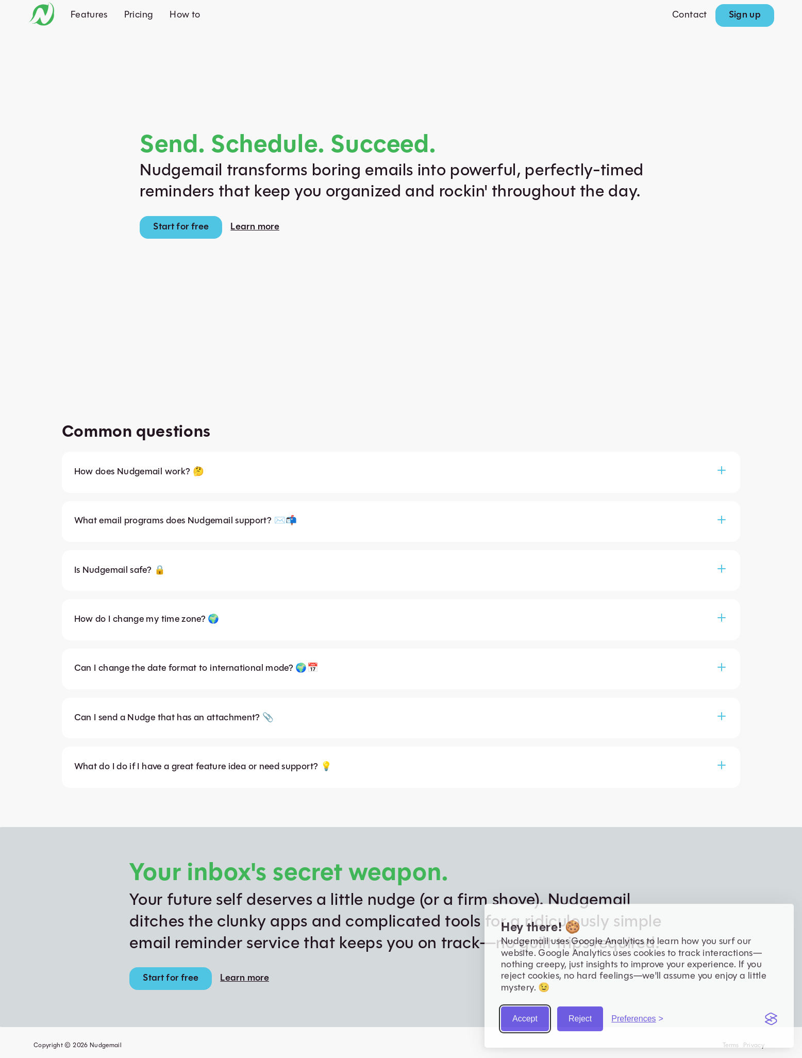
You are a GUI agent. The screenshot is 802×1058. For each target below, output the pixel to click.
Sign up (745, 15)
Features (89, 15)
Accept (525, 1015)
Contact (689, 15)
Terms (731, 1046)
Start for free (181, 227)
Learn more (254, 227)
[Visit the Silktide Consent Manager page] (771, 1015)
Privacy (754, 1046)
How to (185, 15)
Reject (580, 1015)
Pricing (139, 15)
